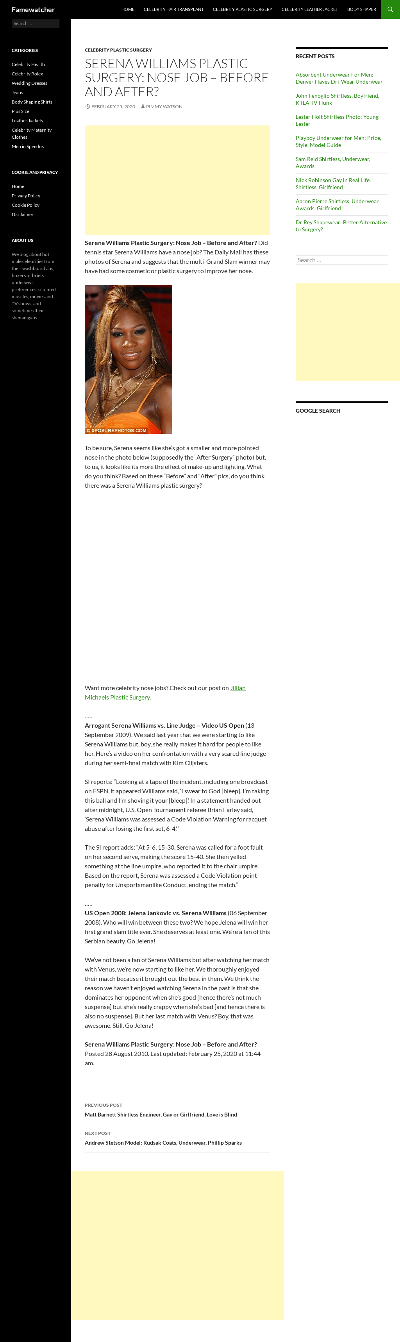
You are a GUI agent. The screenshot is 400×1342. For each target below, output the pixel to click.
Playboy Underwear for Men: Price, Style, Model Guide (338, 141)
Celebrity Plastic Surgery (242, 9)
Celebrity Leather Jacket (310, 9)
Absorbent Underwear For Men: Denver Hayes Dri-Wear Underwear (339, 78)
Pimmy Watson (164, 106)
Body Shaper (361, 9)
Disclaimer (23, 214)
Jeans (17, 92)
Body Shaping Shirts (32, 102)
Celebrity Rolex (27, 74)
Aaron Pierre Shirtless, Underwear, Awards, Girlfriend (338, 204)
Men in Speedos (28, 146)
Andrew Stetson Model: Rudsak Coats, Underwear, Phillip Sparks (177, 1137)
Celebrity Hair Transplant (174, 9)
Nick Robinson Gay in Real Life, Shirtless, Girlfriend (333, 183)
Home (127, 9)
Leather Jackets (27, 120)
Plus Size (20, 111)
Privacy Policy (26, 196)
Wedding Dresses (29, 83)
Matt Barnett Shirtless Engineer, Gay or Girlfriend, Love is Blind (177, 1109)
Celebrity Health (28, 64)
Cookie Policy (25, 205)
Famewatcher (33, 9)
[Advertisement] (177, 180)
